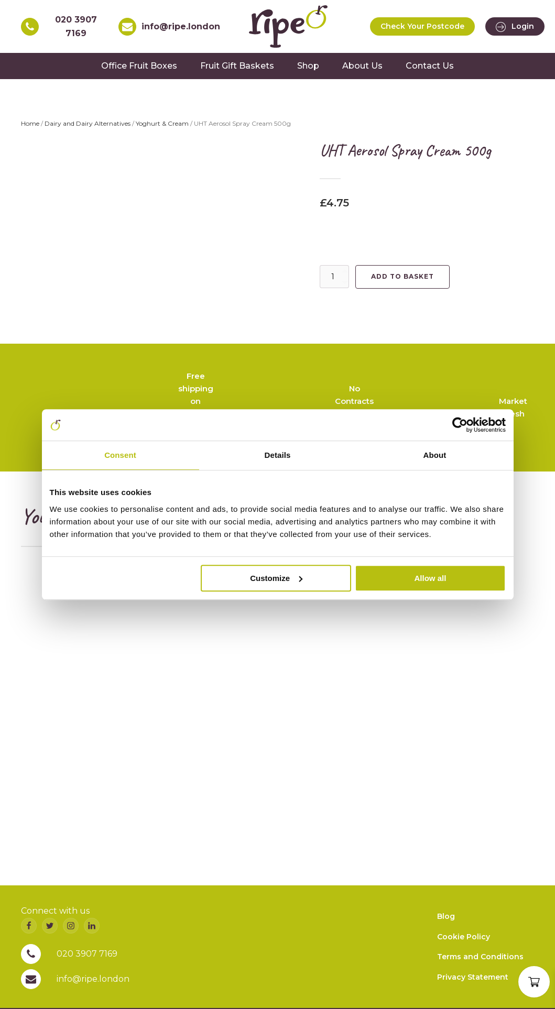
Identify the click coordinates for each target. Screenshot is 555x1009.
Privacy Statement (472, 977)
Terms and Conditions (480, 956)
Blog (446, 916)
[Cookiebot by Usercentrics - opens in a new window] (460, 425)
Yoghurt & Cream (162, 123)
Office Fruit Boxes (139, 66)
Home (30, 123)
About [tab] (435, 455)
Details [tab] (278, 455)
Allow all (431, 578)
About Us (362, 66)
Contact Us (430, 66)
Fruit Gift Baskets (237, 66)
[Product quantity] (334, 276)
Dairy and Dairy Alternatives (87, 123)
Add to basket (402, 276)
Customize (276, 578)
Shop (308, 66)
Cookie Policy (463, 936)
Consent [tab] (120, 455)
